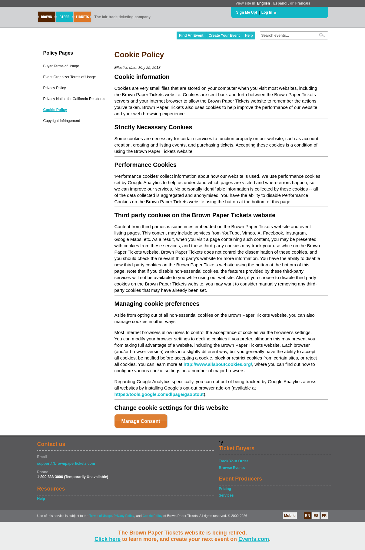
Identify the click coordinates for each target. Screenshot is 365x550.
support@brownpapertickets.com (66, 463)
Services (226, 495)
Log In (266, 12)
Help (249, 35)
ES (316, 516)
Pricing (225, 489)
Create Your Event (224, 35)
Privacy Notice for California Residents (74, 99)
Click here (108, 539)
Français (302, 3)
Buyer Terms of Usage (61, 66)
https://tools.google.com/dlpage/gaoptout (159, 394)
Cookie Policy (55, 110)
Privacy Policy (54, 88)
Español (280, 3)
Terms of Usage (100, 516)
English (263, 3)
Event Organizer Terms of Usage (69, 77)
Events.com (253, 539)
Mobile (290, 516)
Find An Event (191, 35)
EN (307, 516)
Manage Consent (140, 421)
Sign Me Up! (246, 12)
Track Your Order (233, 461)
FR (324, 516)
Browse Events (232, 468)
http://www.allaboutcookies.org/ (218, 364)
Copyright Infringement (61, 121)
